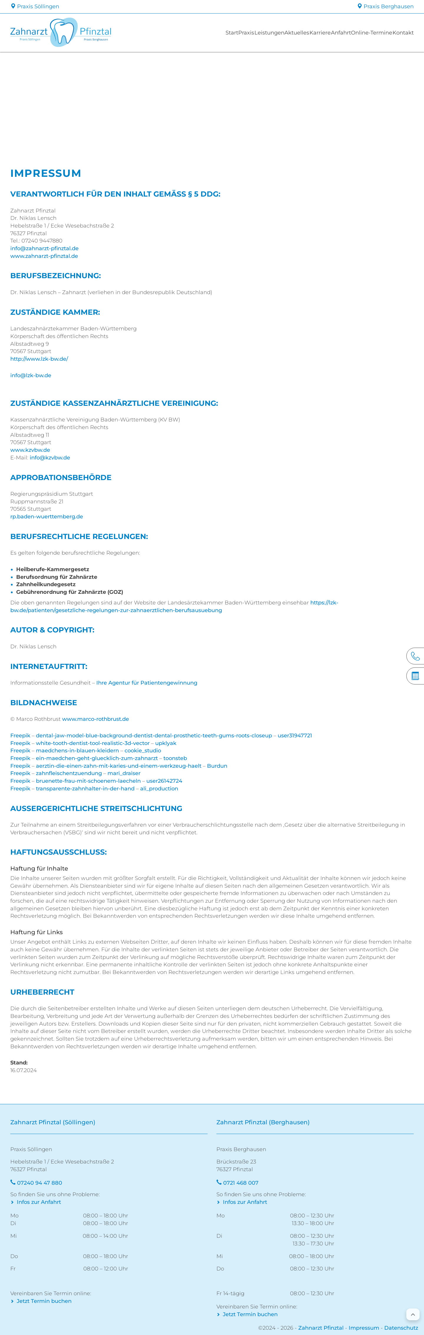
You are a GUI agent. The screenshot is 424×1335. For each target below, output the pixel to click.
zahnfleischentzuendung (69, 773)
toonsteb (175, 758)
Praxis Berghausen (385, 6)
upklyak (165, 743)
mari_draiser (123, 773)
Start (171, 32)
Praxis (194, 32)
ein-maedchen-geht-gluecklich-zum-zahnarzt (97, 758)
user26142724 (164, 781)
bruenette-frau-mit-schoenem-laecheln (88, 781)
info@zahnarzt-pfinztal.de (44, 248)
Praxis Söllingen (34, 6)
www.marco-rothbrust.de (95, 719)
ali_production (159, 788)
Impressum (364, 1328)
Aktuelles (260, 32)
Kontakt (399, 32)
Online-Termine (359, 32)
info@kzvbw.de (50, 457)
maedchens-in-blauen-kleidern (77, 750)
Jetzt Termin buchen (44, 1301)
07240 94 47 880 (39, 1183)
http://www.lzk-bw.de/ (39, 359)
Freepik (20, 735)
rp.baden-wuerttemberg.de (46, 516)
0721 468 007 (241, 1183)
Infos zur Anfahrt (39, 1202)
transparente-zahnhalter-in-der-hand (85, 788)
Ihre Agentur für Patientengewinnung (146, 683)
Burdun (217, 766)
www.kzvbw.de (30, 450)
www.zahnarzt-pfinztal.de (44, 256)
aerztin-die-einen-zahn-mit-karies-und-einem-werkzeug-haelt (118, 766)
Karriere (291, 32)
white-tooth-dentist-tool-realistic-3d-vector (93, 743)
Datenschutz (401, 1328)
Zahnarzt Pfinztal (321, 1328)
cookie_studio (143, 750)
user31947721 (295, 735)
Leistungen (225, 32)
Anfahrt (321, 32)
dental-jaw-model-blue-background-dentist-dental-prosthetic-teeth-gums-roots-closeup (154, 735)
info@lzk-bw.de (30, 375)
